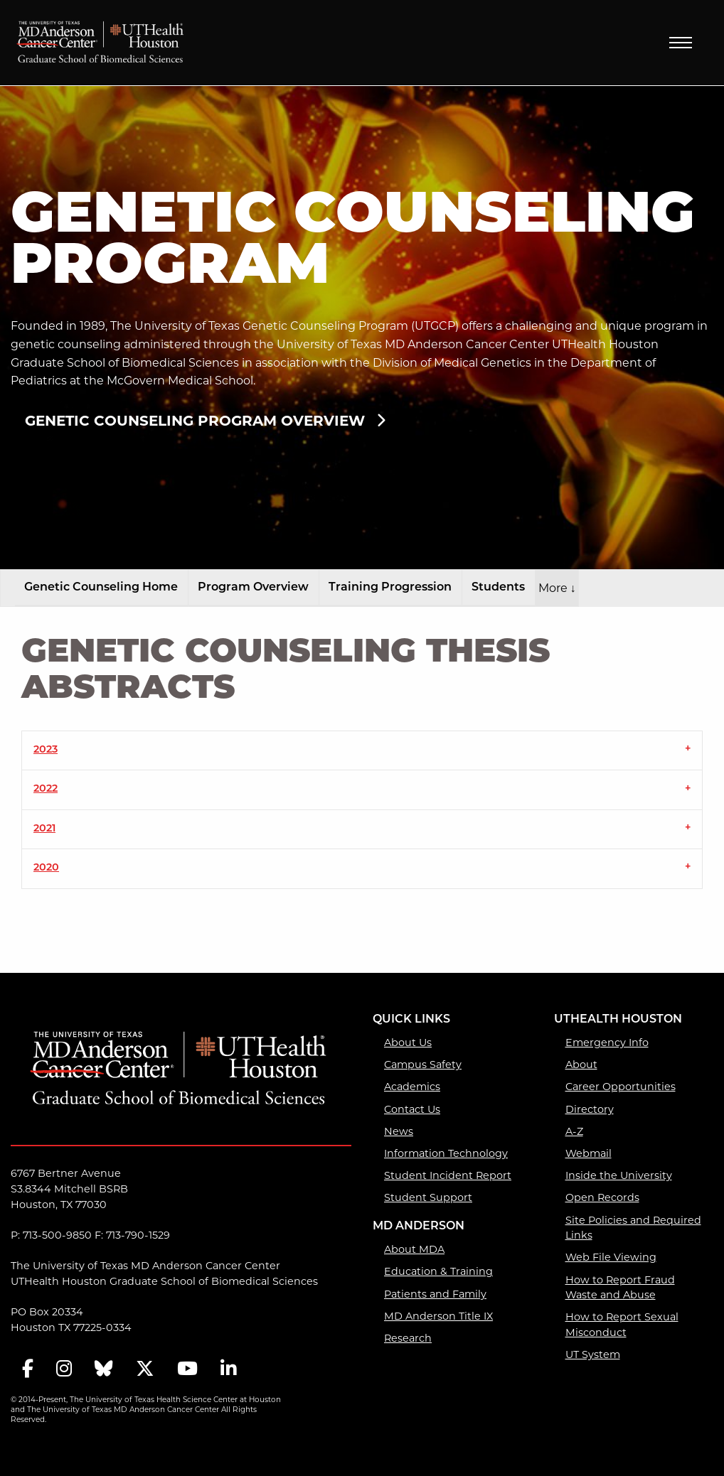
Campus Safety (423, 1064)
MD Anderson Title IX (438, 1316)
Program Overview (253, 587)
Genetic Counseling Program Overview (195, 420)
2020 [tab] (46, 868)
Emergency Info (607, 1042)
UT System (592, 1354)
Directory (589, 1109)
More (557, 588)
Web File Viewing (610, 1257)
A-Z (574, 1131)
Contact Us (412, 1109)
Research (408, 1338)
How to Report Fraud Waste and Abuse (620, 1287)
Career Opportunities (620, 1086)
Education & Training (438, 1271)
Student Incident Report (447, 1175)
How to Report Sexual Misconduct (621, 1324)
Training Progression (390, 587)
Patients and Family (435, 1294)
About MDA (414, 1249)
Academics (412, 1086)
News (398, 1131)
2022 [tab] (45, 789)
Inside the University (618, 1175)
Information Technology (446, 1153)
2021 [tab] (44, 829)
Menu (680, 42)
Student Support (428, 1197)
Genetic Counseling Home (101, 587)
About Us (408, 1042)
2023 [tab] (45, 750)
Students (498, 587)
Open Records (602, 1197)
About (581, 1064)
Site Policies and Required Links (633, 1228)
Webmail (588, 1153)
